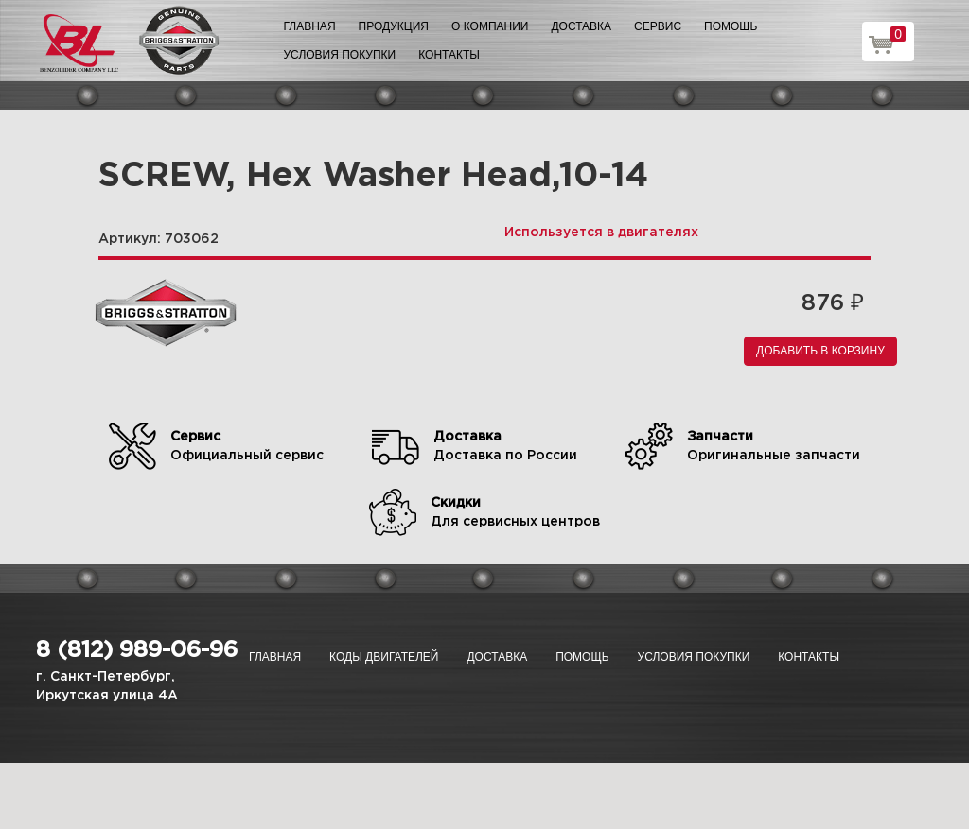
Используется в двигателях (601, 232)
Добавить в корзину (820, 350)
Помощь (730, 26)
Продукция (394, 26)
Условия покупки (340, 54)
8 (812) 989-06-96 (137, 650)
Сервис (657, 26)
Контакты (449, 54)
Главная (310, 26)
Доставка (581, 26)
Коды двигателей (383, 657)
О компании (489, 26)
